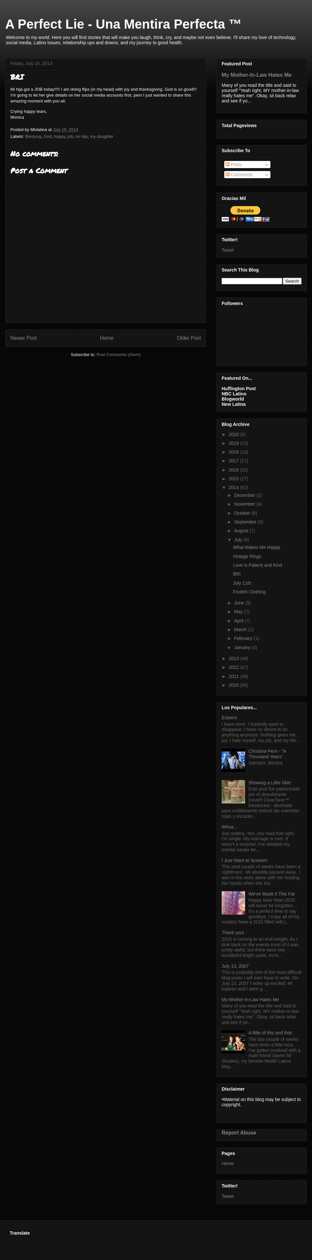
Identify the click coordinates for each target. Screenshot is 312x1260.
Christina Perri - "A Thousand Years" (267, 754)
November (245, 504)
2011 (234, 676)
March (241, 629)
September (245, 521)
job (70, 136)
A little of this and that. (271, 1032)
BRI (236, 574)
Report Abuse (239, 1132)
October (243, 513)
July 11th (242, 583)
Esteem (229, 717)
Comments (239, 174)
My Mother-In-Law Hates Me (257, 75)
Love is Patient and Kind (257, 565)
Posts (234, 164)
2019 (234, 443)
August (241, 530)
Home (107, 338)
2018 (234, 452)
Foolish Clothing (249, 591)
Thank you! (233, 932)
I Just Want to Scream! (244, 860)
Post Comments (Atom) (118, 354)
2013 (234, 658)
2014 (234, 487)
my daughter (101, 136)
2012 (234, 667)
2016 (234, 469)
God (48, 136)
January (243, 647)
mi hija (81, 136)
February (244, 638)
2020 (234, 434)
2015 (234, 478)
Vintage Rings (247, 556)
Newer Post (23, 338)
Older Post (189, 338)
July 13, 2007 (235, 966)
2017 (234, 460)
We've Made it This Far (272, 893)
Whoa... (229, 826)
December (245, 495)
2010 (234, 685)
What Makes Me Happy (256, 547)
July (238, 539)
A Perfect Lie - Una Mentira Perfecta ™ (123, 24)
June (239, 602)
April (239, 620)
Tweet (228, 250)
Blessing (33, 136)
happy (59, 136)
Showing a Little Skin (270, 782)
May (239, 611)
